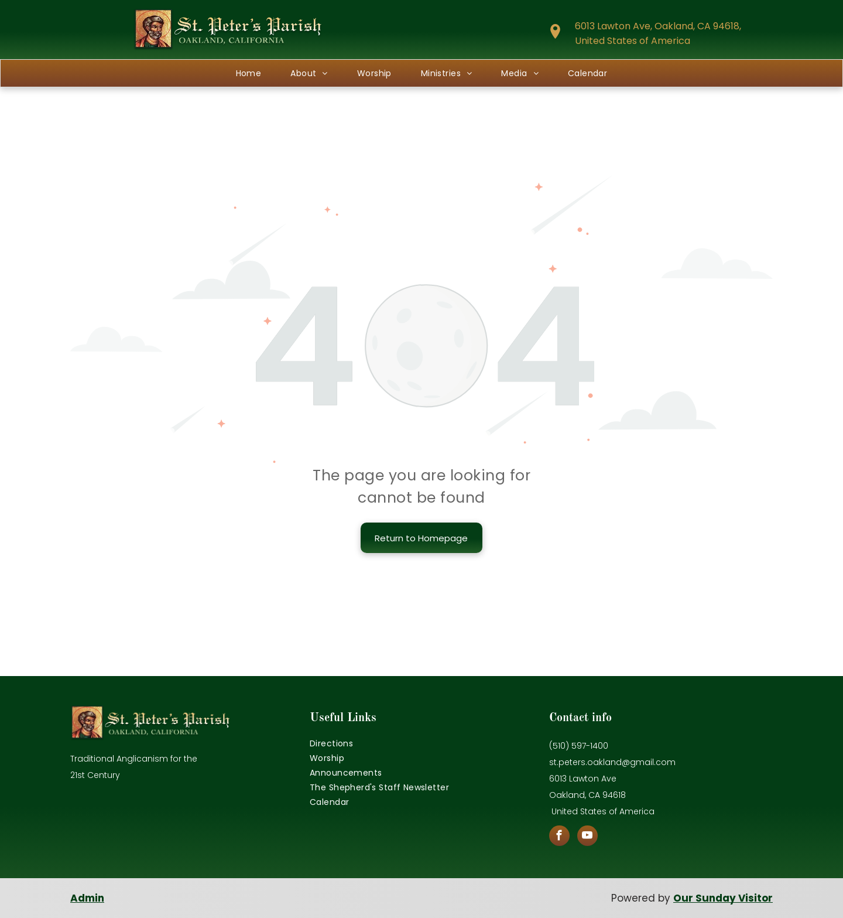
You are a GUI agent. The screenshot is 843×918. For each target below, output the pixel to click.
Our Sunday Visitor (723, 898)
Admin (87, 898)
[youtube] (587, 837)
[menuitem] (248, 73)
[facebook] (559, 837)
